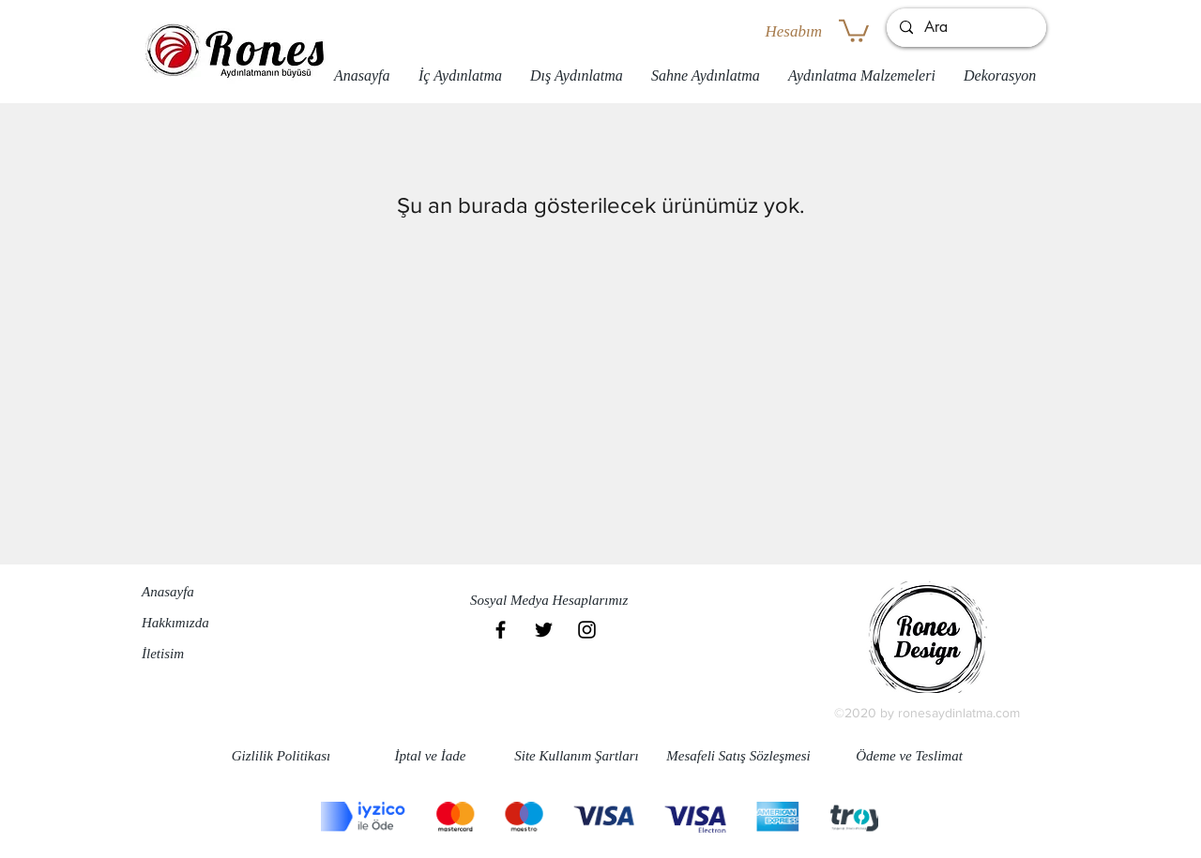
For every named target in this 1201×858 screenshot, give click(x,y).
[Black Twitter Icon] (543, 629)
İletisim (163, 653)
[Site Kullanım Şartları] (576, 756)
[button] (854, 29)
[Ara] (965, 27)
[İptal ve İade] (430, 756)
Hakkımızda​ (175, 622)
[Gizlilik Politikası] (281, 756)
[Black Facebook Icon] (500, 629)
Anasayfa (168, 591)
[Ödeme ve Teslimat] (909, 756)
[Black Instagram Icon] (587, 629)
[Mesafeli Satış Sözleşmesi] (738, 756)
